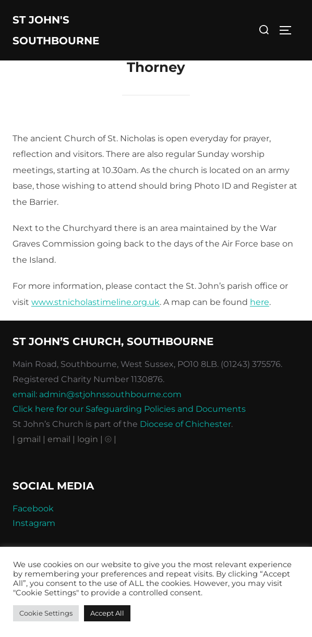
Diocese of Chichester (185, 424)
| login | (88, 439)
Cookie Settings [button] (46, 613)
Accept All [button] (107, 613)
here (259, 302)
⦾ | (110, 439)
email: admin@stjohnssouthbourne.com (97, 394)
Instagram (34, 523)
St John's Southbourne (56, 30)
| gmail (28, 439)
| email (58, 439)
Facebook (33, 508)
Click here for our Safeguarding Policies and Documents (129, 409)
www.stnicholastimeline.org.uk (95, 302)
